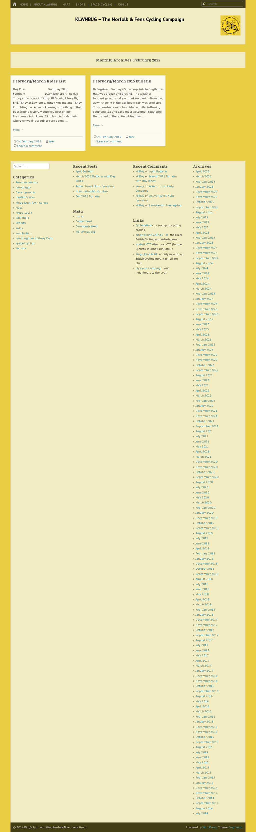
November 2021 (207, 416)
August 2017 (204, 640)
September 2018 (207, 574)
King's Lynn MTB (146, 254)
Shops (80, 4)
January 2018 (205, 614)
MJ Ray (140, 171)
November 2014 (207, 793)
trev (51, 141)
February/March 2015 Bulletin (122, 80)
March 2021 (204, 456)
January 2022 (205, 406)
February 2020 (205, 507)
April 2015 (203, 767)
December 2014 (207, 788)
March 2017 (204, 665)
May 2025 (202, 227)
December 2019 (207, 518)
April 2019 (203, 548)
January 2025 (205, 242)
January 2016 (205, 721)
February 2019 (205, 553)
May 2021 (202, 446)
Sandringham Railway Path (34, 238)
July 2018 (202, 584)
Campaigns (23, 187)
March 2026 (204, 176)
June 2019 (202, 543)
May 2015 (202, 762)
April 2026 (203, 171)
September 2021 (207, 426)
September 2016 (207, 691)
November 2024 (207, 253)
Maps (66, 4)
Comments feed (87, 226)
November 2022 (207, 360)
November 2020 (207, 467)
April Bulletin (84, 171)
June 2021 (202, 441)
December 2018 (207, 563)
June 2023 (202, 324)
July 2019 (202, 538)
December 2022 (207, 355)
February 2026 (205, 181)
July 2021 (202, 436)
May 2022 (202, 385)
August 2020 (204, 482)
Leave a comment (29, 146)
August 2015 (204, 747)
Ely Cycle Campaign (149, 268)
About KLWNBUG (45, 4)
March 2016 (204, 711)
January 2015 (205, 783)
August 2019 (204, 533)
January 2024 (205, 299)
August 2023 (204, 319)
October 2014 (205, 798)
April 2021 (203, 451)
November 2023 (207, 309)
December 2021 (207, 411)
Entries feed (84, 221)
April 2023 (203, 334)
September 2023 (207, 314)
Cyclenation (144, 225)
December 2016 (207, 676)
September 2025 (207, 207)
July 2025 (202, 217)
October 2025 (205, 202)
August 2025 (204, 212)
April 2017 (203, 660)
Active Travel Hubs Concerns (95, 186)
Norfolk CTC (143, 244)
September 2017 (207, 635)
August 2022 (204, 375)
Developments (26, 192)
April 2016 (203, 706)
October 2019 (205, 523)
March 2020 (204, 502)
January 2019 (205, 558)
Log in (80, 216)
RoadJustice (23, 233)
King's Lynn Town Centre (32, 202)
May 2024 (202, 278)
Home (24, 4)
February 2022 (205, 401)
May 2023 (202, 329)
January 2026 (205, 186)
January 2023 (205, 350)
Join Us (123, 4)
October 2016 (205, 686)
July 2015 (202, 752)
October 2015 (205, 737)
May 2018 (202, 594)
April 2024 (203, 283)
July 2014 (202, 813)
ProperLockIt (24, 212)
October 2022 (205, 365)
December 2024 (207, 248)
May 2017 (202, 655)
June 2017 (202, 650)
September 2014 (207, 803)
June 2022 (202, 380)
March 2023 (204, 339)
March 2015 (204, 772)
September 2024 (207, 258)
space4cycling (101, 4)
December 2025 (207, 192)
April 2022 (203, 390)
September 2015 (207, 742)
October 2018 (205, 568)
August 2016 (204, 696)
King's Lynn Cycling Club (152, 235)
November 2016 (207, 681)
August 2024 (204, 263)
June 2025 (202, 222)
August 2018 (204, 579)
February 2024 (205, 293)
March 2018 (204, 604)
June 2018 (202, 589)
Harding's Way (25, 197)
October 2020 (205, 472)
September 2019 (207, 528)
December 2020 (207, 461)
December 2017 (207, 619)
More (18, 129)
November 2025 (207, 197)
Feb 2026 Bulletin (88, 196)
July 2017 (202, 645)
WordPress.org (85, 231)
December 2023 (207, 304)
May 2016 (202, 701)
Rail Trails (22, 218)
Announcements (27, 182)
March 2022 (204, 395)
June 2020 (202, 492)
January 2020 (205, 512)
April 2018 (203, 599)
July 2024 (202, 268)
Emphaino (235, 827)
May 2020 (202, 497)
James (140, 186)
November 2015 (207, 732)
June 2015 (202, 757)
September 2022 (207, 370)
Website (21, 248)
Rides (19, 228)
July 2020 (202, 487)
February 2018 (205, 609)
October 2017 (205, 630)
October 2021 (205, 421)
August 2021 (204, 431)
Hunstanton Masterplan (92, 191)
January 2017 (205, 670)
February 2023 (205, 344)
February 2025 (205, 237)
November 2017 (207, 625)
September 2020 (207, 477)
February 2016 (205, 716)
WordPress (209, 827)
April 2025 (203, 232)
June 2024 (202, 273)
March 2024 (204, 288)
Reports (21, 223)
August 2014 (204, 808)
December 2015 (207, 727)
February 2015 (205, 777)
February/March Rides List (39, 80)
